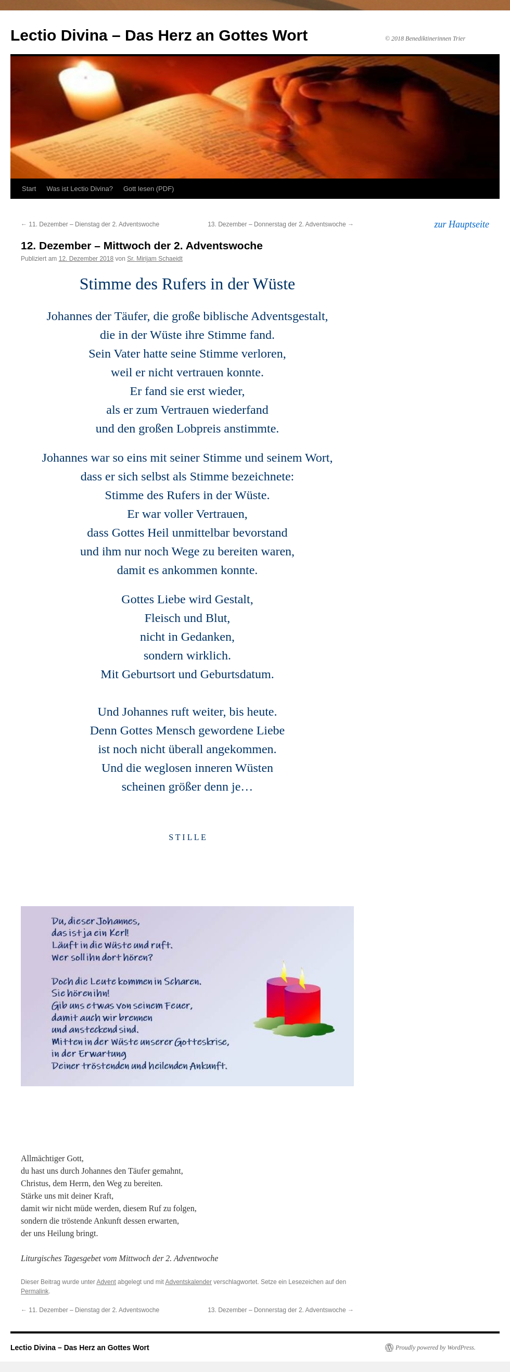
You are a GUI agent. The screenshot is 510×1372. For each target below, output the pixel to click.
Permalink (34, 1291)
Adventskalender (188, 1282)
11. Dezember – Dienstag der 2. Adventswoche (90, 224)
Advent (106, 1282)
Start (29, 189)
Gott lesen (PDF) (148, 189)
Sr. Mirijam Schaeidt (155, 258)
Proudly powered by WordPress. (436, 1347)
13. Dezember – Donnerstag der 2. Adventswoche (281, 224)
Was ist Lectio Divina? (79, 189)
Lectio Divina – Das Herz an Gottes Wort (159, 35)
